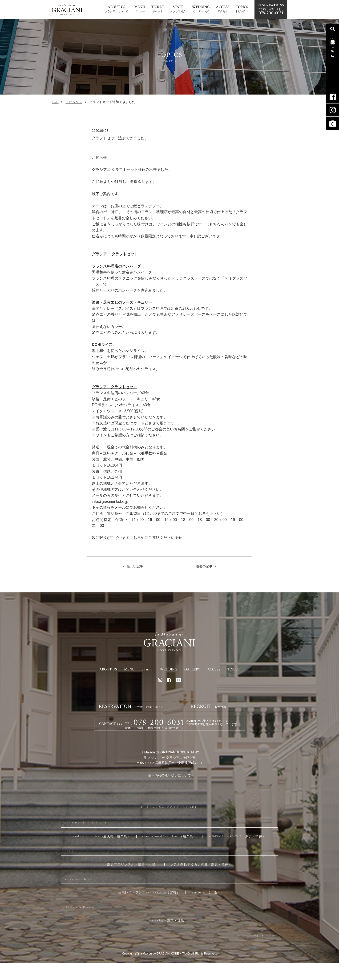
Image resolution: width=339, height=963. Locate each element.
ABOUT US (108, 669)
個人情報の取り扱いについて (169, 775)
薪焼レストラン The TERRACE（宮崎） (149, 892)
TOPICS (233, 669)
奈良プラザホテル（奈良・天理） (132, 864)
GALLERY (192, 669)
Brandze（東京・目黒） (169, 920)
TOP (55, 102)
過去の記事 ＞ (206, 566)
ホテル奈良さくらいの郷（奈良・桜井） (201, 864)
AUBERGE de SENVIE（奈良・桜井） (237, 836)
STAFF (147, 669)
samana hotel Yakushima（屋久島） (169, 836)
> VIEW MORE (264, 936)
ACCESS (213, 669)
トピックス (74, 102)
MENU (129, 669)
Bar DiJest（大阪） (206, 892)
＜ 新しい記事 (132, 566)
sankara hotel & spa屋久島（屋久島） (102, 836)
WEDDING (168, 669)
